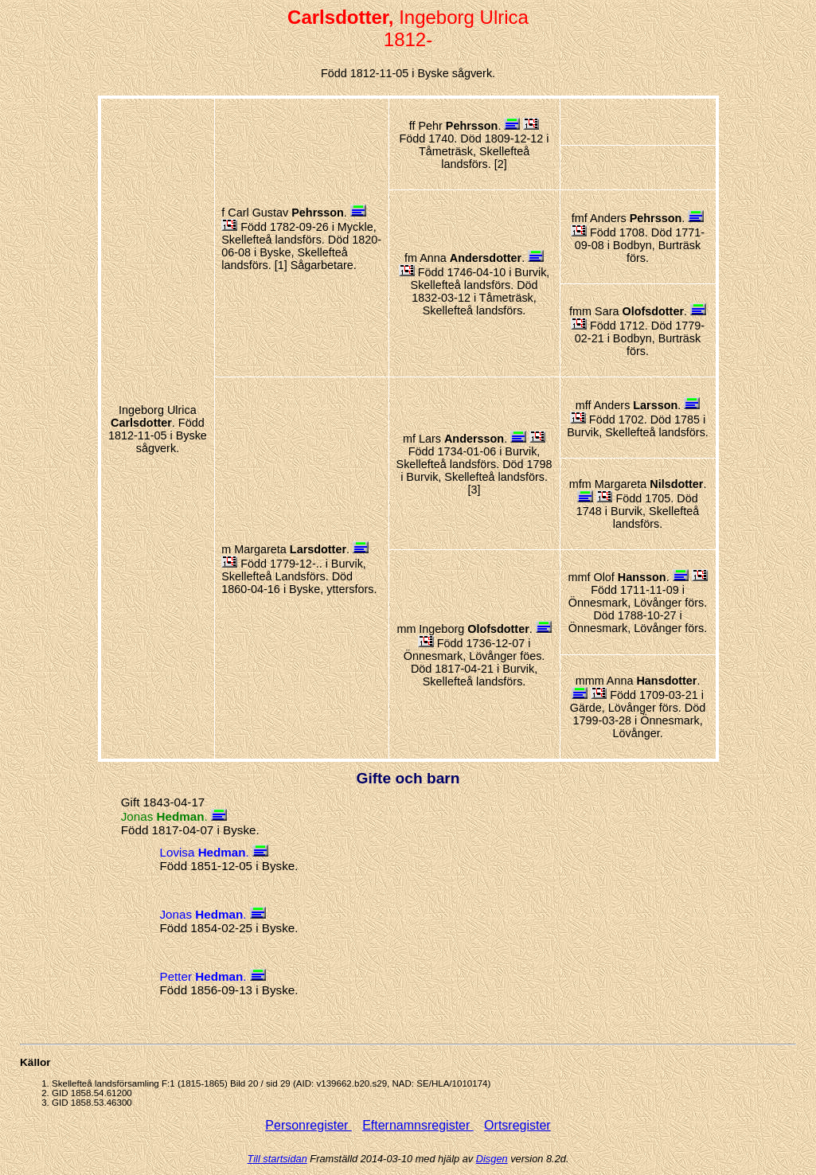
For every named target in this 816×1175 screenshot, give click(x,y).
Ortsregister (517, 1125)
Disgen (492, 1159)
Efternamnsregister (418, 1125)
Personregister (308, 1125)
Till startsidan (277, 1159)
